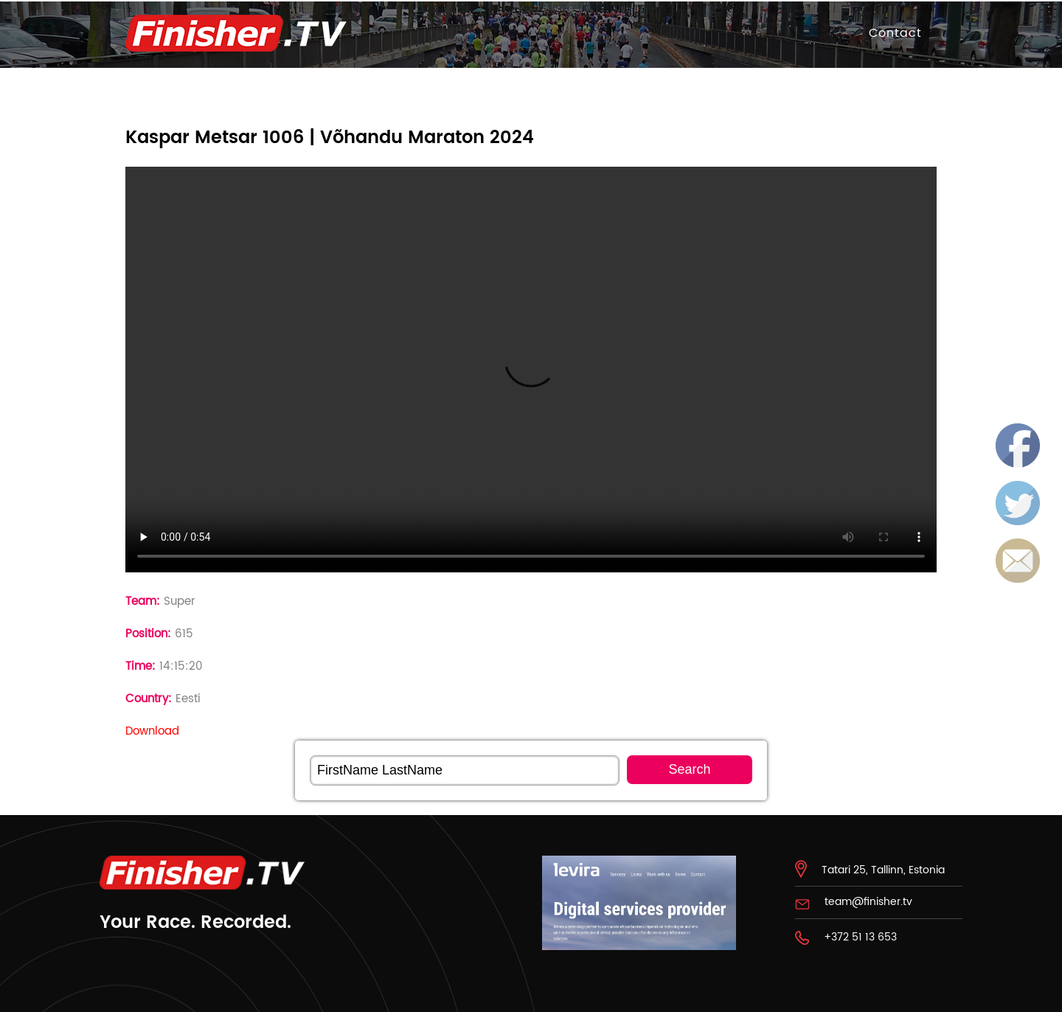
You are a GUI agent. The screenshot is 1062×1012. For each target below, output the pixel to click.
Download (152, 731)
